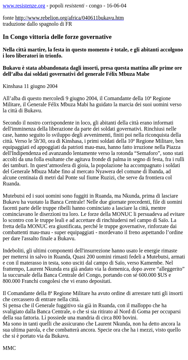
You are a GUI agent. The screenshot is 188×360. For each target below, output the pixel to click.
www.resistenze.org (24, 5)
